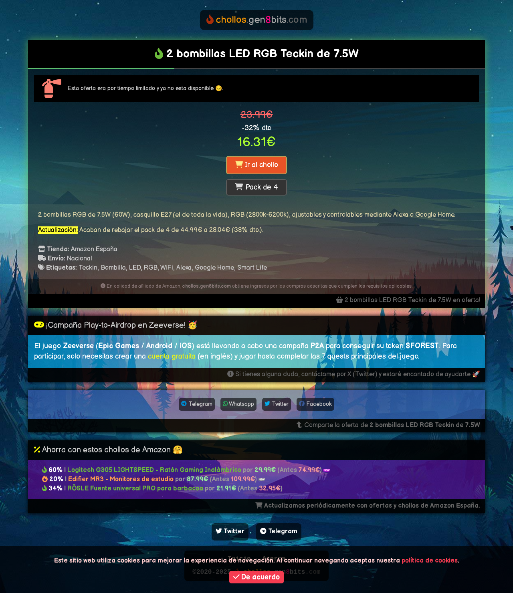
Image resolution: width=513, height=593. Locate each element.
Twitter (277, 404)
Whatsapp (238, 404)
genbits (256, 20)
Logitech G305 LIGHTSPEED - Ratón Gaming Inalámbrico (154, 470)
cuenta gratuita (172, 356)
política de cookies (430, 561)
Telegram (196, 404)
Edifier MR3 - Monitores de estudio (121, 479)
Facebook (315, 404)
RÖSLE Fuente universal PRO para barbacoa (135, 488)
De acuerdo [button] (256, 577)
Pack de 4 (256, 187)
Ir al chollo (256, 165)
